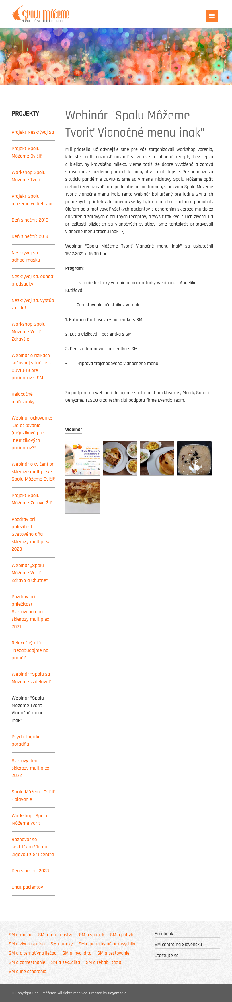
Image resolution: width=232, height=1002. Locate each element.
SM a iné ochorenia (27, 971)
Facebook (164, 934)
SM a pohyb (121, 935)
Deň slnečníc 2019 (30, 236)
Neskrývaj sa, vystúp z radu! (33, 304)
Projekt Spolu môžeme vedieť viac (33, 200)
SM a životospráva (27, 944)
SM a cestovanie (113, 953)
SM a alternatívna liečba (33, 953)
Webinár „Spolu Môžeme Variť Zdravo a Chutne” (30, 573)
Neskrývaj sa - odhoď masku (26, 256)
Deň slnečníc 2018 (30, 220)
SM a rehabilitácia (103, 962)
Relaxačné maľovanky (23, 398)
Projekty (25, 113)
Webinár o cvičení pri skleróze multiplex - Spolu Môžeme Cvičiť (33, 471)
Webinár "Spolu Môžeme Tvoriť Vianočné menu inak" (28, 709)
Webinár (73, 429)
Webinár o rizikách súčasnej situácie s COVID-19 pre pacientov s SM (31, 366)
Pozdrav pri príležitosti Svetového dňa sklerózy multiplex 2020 (30, 534)
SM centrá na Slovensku (178, 944)
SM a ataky (62, 944)
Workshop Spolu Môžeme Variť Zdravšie (29, 331)
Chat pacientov (27, 887)
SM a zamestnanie (27, 962)
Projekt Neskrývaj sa (33, 132)
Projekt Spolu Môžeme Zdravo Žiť (32, 499)
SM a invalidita (76, 953)
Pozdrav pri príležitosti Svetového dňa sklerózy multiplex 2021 (30, 611)
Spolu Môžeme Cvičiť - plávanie (33, 796)
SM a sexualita (65, 962)
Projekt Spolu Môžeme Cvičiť (27, 152)
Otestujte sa (167, 955)
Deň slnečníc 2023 (30, 870)
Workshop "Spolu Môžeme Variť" (29, 819)
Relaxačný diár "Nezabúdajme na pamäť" (30, 650)
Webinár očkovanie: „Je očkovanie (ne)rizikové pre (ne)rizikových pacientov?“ (32, 433)
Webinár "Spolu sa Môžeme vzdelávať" (32, 678)
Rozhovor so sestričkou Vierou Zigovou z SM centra (33, 847)
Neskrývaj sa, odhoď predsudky (33, 280)
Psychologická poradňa (26, 740)
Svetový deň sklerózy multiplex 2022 (30, 768)
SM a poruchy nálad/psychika (108, 944)
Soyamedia (117, 993)
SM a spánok (91, 935)
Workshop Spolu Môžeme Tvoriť (29, 176)
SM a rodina (20, 935)
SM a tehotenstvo (55, 935)
